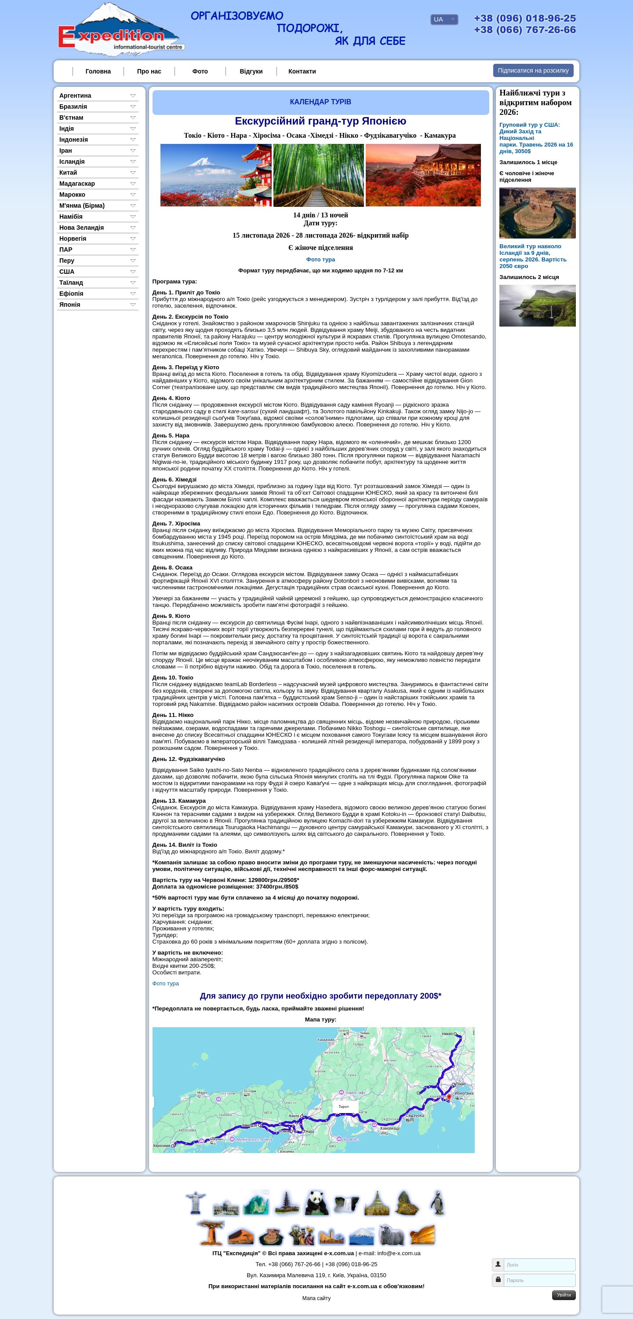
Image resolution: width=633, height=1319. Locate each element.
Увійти (564, 1294)
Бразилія (73, 106)
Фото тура (320, 259)
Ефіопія (71, 293)
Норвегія (72, 238)
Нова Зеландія (81, 227)
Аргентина (75, 95)
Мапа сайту (316, 1298)
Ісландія (72, 161)
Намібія (71, 216)
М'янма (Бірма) (82, 205)
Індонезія (73, 139)
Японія (69, 304)
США (66, 271)
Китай (68, 172)
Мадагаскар (77, 183)
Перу (66, 260)
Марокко (72, 194)
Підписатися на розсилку (533, 70)
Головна (98, 71)
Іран (65, 150)
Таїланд (71, 282)
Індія (66, 128)
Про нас (149, 71)
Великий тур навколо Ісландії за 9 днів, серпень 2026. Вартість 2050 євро (533, 256)
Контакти (302, 71)
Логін (501, 1260)
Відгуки (251, 71)
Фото (200, 71)
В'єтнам (71, 117)
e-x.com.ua (339, 1253)
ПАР (66, 249)
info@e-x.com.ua (398, 1253)
